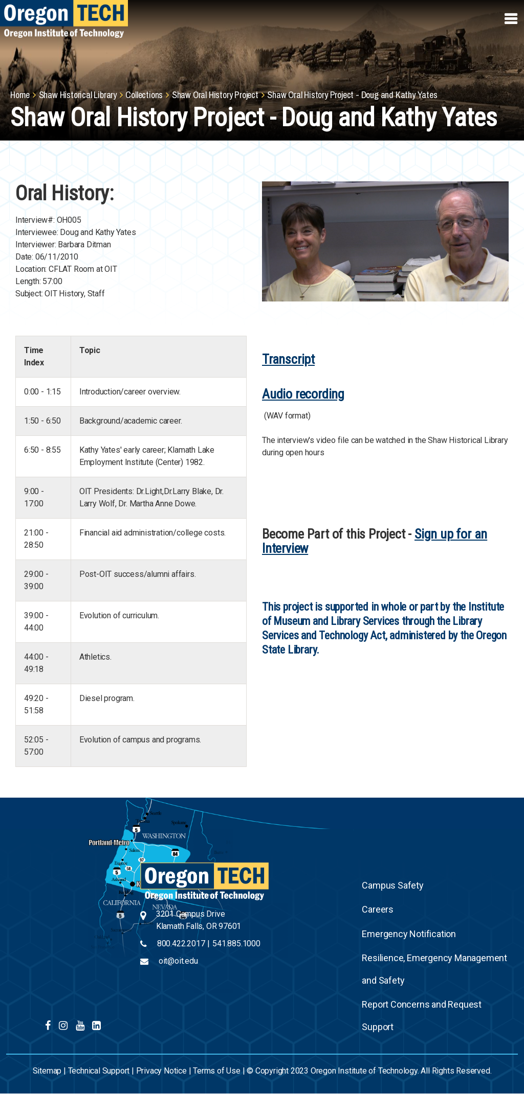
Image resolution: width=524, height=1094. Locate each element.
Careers (378, 909)
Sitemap (47, 1071)
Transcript (288, 359)
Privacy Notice (161, 1071)
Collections (144, 94)
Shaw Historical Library (78, 94)
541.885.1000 (236, 943)
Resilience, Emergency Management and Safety (434, 969)
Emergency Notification (409, 933)
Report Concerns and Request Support (422, 1015)
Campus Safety (392, 885)
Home (20, 94)
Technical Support (99, 1071)
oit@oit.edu (178, 961)
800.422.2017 (181, 943)
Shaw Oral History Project (215, 94)
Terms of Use (217, 1071)
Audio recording (303, 394)
